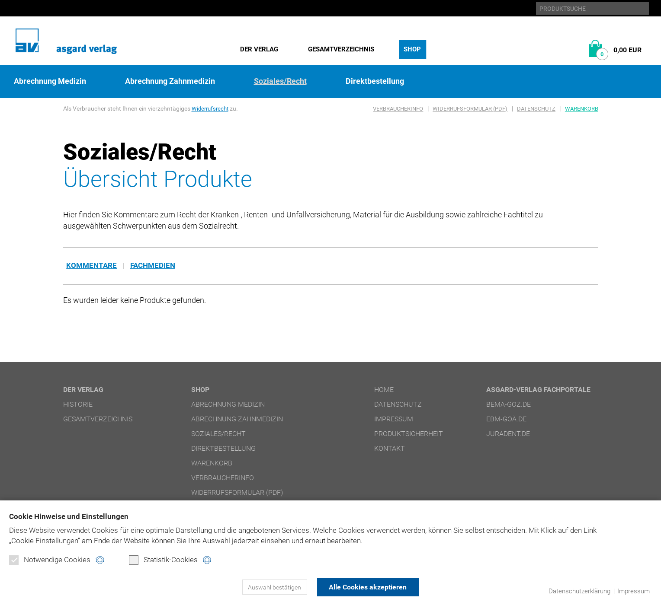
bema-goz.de (508, 405)
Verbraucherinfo (398, 108)
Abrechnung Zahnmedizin (170, 81)
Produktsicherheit (408, 434)
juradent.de (508, 434)
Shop (412, 49)
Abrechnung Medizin (50, 81)
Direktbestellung (375, 81)
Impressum (633, 591)
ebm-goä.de (506, 419)
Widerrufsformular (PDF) (470, 108)
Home (384, 390)
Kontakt (389, 449)
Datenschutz (536, 108)
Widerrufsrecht (211, 108)
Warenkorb (581, 108)
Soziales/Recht (280, 81)
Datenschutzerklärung (579, 591)
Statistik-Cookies (163, 560)
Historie (78, 405)
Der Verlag (259, 49)
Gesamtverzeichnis (341, 49)
